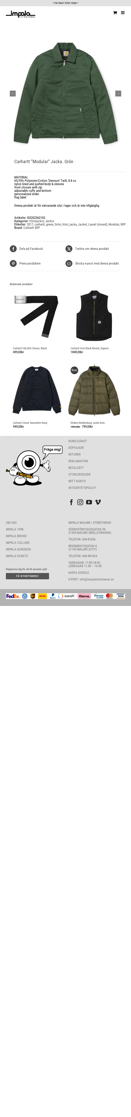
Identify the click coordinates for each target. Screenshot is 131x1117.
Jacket (82, 224)
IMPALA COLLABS (18, 543)
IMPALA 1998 (14, 529)
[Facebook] (71, 502)
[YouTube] (89, 502)
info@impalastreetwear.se (96, 579)
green (49, 224)
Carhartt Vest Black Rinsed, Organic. (90, 348)
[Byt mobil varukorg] (115, 13)
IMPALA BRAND (16, 536)
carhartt (40, 224)
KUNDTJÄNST (77, 441)
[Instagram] (80, 502)
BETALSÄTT (76, 468)
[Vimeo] (98, 502)
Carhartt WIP (31, 228)
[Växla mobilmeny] (123, 13)
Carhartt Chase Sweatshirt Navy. (30, 422)
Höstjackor (36, 221)
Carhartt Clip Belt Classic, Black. (30, 348)
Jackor (49, 221)
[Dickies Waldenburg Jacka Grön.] (94, 390)
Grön (58, 224)
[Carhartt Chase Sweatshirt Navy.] (36, 390)
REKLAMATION (78, 461)
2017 (30, 224)
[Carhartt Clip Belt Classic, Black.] (36, 315)
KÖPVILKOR (76, 448)
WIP (123, 224)
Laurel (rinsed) (97, 224)
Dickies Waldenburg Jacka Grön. (88, 422)
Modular (113, 224)
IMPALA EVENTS (17, 556)
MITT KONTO (77, 481)
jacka (73, 224)
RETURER (74, 454)
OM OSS (11, 523)
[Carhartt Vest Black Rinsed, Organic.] (94, 315)
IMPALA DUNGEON (18, 549)
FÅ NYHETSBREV (27, 576)
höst (65, 224)
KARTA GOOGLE (78, 573)
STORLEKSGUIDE (79, 474)
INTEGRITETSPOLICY (82, 488)
